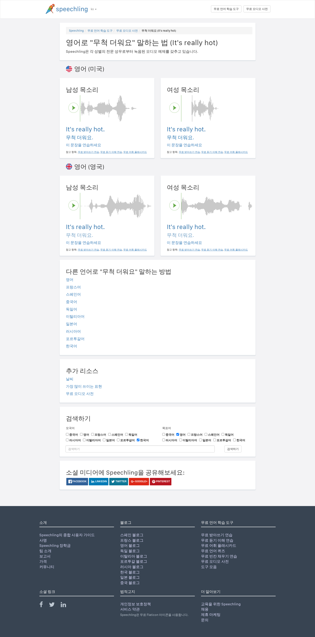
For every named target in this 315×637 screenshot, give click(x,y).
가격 (43, 561)
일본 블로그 (130, 577)
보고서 (45, 556)
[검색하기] (140, 448)
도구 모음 (209, 567)
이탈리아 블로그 (133, 556)
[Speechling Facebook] (43, 605)
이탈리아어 (75, 316)
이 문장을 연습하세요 (83, 145)
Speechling (76, 30)
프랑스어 (73, 287)
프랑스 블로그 (131, 540)
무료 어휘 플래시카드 (218, 545)
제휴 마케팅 (210, 614)
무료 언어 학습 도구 (226, 9)
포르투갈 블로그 (133, 561)
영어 (69, 279)
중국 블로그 (130, 583)
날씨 (69, 379)
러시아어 (73, 331)
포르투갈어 (75, 339)
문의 (204, 620)
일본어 (71, 324)
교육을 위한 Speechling (221, 604)
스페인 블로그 (131, 535)
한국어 (71, 346)
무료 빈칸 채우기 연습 (219, 556)
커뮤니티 (46, 567)
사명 (43, 540)
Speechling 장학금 (55, 545)
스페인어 (73, 294)
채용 (204, 609)
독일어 (71, 309)
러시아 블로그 (131, 567)
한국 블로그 (130, 572)
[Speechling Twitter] (54, 605)
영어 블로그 (130, 545)
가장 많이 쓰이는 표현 (84, 386)
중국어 (71, 302)
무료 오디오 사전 (257, 9)
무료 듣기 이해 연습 (217, 540)
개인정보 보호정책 (135, 604)
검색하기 (233, 449)
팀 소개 (45, 551)
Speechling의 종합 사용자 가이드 (67, 535)
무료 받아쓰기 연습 (217, 535)
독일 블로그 (130, 551)
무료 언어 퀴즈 (213, 551)
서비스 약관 (130, 609)
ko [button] (94, 9)
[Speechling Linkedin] (66, 605)
